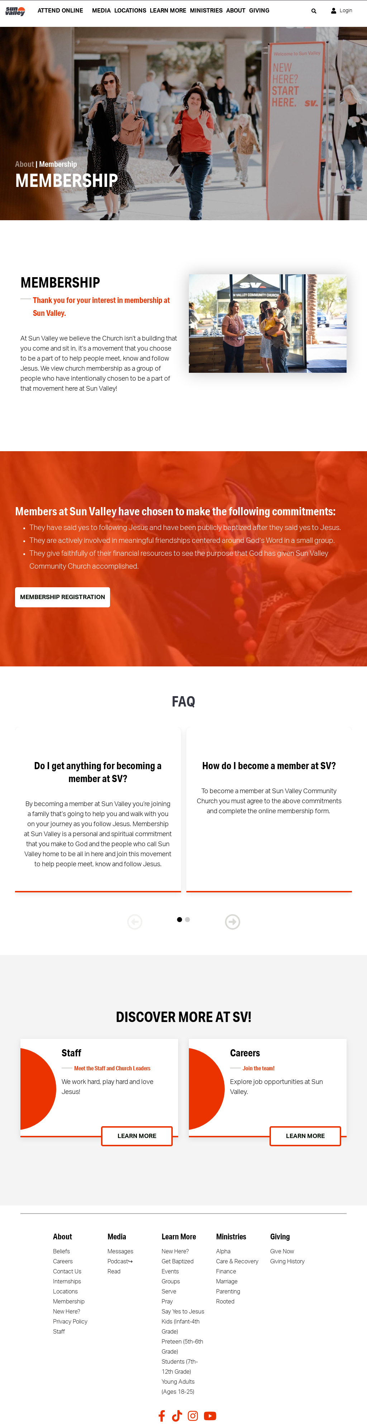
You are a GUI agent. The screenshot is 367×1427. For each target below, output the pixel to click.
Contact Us (67, 1271)
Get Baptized (178, 1261)
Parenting (228, 1292)
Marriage (227, 1281)
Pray (167, 1302)
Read (114, 1271)
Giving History (287, 1261)
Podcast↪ (120, 1261)
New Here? (66, 1312)
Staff (59, 1332)
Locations (65, 1292)
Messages (120, 1251)
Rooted (225, 1302)
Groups (171, 1281)
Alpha (223, 1251)
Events (170, 1271)
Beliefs (61, 1251)
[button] (179, 919)
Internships (67, 1281)
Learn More (137, 1136)
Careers (63, 1261)
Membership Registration (62, 597)
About (24, 164)
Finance (226, 1271)
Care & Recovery (237, 1261)
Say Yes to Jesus (183, 1312)
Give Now (282, 1251)
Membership (69, 1302)
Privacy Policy (70, 1322)
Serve (169, 1292)
